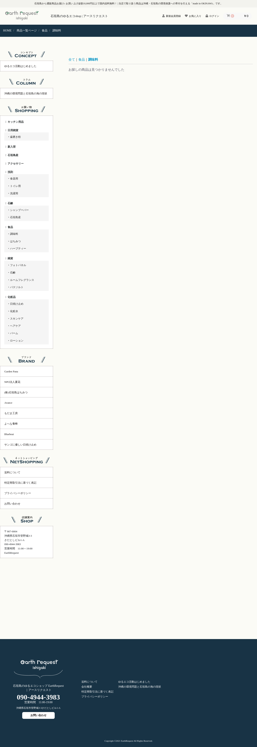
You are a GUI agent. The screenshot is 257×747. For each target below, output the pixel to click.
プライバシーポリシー (17, 493)
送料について (12, 472)
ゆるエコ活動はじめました (20, 66)
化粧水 (14, 311)
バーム (14, 333)
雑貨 (10, 258)
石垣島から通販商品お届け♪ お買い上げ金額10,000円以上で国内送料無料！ (75, 3)
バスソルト (16, 287)
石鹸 (10, 203)
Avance (8, 402)
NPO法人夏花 (12, 381)
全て (71, 59)
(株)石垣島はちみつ (16, 392)
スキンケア (16, 318)
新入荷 (12, 146)
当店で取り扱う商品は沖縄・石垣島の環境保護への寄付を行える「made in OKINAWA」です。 (171, 3)
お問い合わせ (12, 503)
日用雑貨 (13, 130)
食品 (10, 227)
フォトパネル (18, 265)
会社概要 (86, 686)
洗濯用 (14, 193)
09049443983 (38, 697)
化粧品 (12, 297)
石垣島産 (13, 155)
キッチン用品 (16, 121)
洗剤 (10, 172)
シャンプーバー (19, 210)
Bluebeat (9, 434)
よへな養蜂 (11, 423)
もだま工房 (11, 413)
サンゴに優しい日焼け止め (20, 444)
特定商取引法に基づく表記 (20, 482)
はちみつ (15, 241)
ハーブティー (18, 248)
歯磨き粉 (15, 136)
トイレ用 (15, 186)
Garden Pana (11, 371)
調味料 (14, 233)
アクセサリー (16, 163)
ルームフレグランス (22, 279)
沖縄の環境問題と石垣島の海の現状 (25, 93)
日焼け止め (16, 303)
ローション (16, 340)
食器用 (14, 178)
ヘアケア (15, 325)
